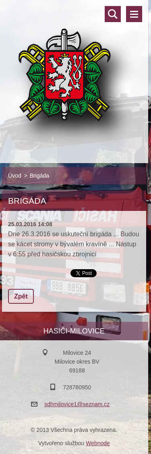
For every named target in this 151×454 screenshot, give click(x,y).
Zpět (21, 296)
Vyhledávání (113, 14)
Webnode (98, 443)
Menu (134, 14)
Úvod (14, 175)
